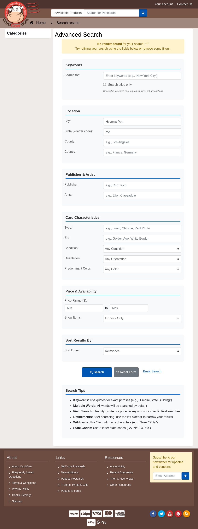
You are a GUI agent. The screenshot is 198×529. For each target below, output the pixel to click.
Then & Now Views (121, 478)
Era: (67, 237)
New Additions (70, 472)
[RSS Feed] (187, 513)
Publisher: (71, 184)
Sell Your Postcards (73, 466)
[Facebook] (153, 513)
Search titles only (117, 84)
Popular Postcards (72, 478)
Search (97, 372)
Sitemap (17, 501)
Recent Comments (121, 472)
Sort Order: (72, 350)
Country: (70, 151)
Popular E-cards (71, 490)
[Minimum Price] (84, 308)
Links (60, 457)
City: (68, 121)
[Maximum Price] (129, 308)
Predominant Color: (78, 268)
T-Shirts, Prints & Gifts (75, 484)
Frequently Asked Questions (21, 474)
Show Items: (73, 317)
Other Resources (120, 484)
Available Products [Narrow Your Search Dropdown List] (68, 12)
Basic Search (152, 371)
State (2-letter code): (79, 131)
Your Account (164, 4)
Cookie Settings (22, 495)
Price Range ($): (76, 300)
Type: (68, 227)
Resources (114, 457)
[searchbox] (111, 13)
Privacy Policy (20, 488)
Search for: (72, 75)
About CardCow (22, 466)
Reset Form (126, 372)
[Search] (143, 13)
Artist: (69, 194)
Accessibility (117, 466)
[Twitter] (161, 513)
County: (70, 141)
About (12, 457)
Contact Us (184, 4)
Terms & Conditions (24, 482)
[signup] (185, 476)
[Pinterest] (178, 513)
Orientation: (73, 258)
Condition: (72, 248)
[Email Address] (167, 476)
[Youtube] (170, 513)
